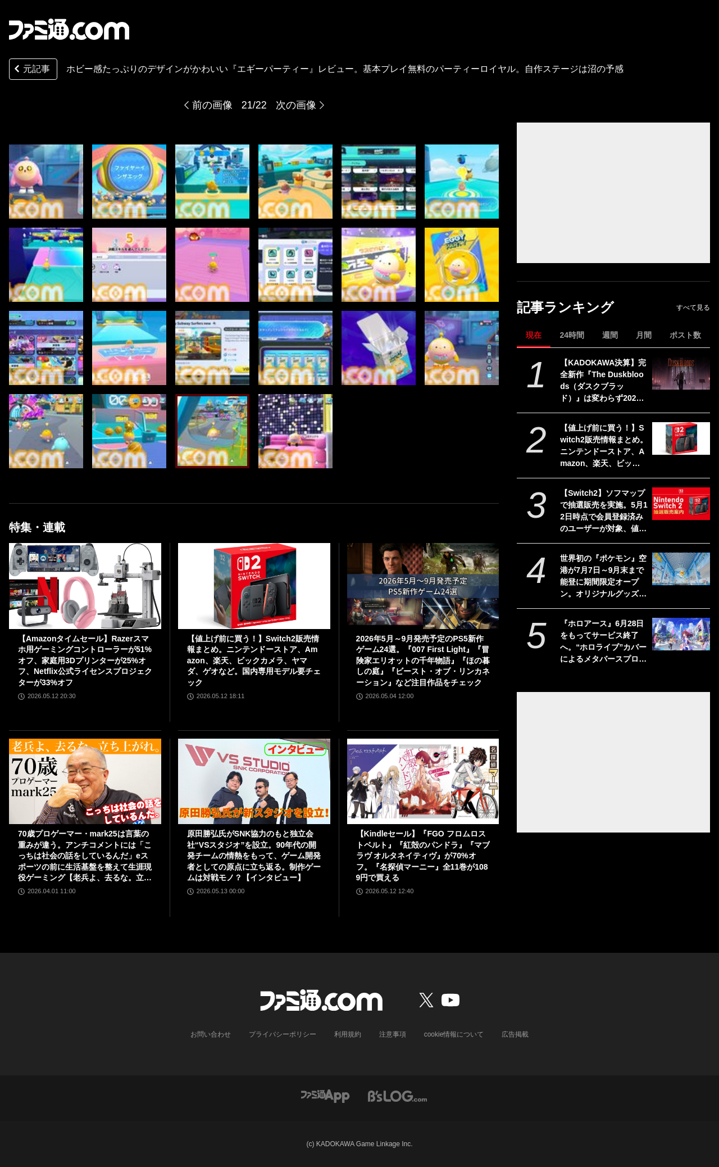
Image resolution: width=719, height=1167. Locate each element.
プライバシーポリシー (282, 1034)
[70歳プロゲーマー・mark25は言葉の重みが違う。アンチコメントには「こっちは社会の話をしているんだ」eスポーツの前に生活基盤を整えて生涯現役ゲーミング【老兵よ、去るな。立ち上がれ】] (85, 781)
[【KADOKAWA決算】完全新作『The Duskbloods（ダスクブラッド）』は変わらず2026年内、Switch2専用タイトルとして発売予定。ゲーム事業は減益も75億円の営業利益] (681, 373)
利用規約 (347, 1034)
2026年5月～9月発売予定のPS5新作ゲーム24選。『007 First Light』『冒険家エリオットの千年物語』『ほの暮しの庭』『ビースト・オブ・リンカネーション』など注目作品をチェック (423, 660)
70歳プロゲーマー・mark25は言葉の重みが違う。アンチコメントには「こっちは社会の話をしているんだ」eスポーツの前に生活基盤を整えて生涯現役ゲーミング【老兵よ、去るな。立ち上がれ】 (85, 856)
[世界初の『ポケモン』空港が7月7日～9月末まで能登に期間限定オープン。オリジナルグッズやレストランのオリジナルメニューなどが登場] (681, 569)
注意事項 (392, 1034)
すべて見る (693, 307)
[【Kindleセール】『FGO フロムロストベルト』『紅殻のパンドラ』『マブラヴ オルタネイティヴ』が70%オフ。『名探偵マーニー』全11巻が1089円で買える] (423, 781)
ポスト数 (685, 335)
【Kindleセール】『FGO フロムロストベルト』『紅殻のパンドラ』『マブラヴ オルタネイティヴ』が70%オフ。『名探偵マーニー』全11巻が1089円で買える (423, 855)
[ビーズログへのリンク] (397, 1095)
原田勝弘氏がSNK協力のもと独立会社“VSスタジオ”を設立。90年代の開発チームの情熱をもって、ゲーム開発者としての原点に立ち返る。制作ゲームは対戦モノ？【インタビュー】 (254, 855)
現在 (533, 335)
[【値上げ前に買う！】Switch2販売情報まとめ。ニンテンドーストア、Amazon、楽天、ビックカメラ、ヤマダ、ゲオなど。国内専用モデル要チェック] (681, 438)
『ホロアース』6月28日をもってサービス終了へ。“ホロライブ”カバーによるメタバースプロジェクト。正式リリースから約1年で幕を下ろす (603, 642)
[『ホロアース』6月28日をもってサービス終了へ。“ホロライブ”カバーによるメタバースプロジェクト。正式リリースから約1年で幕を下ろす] (681, 634)
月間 (644, 335)
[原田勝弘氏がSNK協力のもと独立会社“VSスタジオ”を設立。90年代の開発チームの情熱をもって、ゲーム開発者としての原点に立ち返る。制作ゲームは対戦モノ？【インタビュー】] (254, 781)
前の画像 (212, 105)
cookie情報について (454, 1034)
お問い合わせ (210, 1034)
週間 (610, 335)
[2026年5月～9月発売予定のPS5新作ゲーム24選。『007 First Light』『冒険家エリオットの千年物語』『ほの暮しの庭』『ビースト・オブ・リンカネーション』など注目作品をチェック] (423, 585)
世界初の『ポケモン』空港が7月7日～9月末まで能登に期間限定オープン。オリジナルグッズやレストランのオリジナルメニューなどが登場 (603, 577)
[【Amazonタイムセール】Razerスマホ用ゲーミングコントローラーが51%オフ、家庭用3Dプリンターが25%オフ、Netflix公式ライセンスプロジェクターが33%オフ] (85, 585)
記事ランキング (565, 307)
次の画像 (296, 105)
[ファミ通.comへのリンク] (69, 29)
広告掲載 (515, 1034)
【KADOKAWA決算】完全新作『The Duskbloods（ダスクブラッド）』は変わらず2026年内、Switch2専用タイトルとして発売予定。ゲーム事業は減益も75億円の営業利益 (604, 381)
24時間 (571, 335)
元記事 (31, 70)
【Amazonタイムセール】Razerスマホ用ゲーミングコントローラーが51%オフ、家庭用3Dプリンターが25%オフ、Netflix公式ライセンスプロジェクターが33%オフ (85, 660)
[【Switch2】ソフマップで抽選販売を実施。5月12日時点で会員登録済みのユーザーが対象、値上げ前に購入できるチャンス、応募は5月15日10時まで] (681, 503)
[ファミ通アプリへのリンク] (325, 1095)
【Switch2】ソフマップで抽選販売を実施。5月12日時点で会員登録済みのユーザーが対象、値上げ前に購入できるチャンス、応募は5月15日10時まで (604, 511)
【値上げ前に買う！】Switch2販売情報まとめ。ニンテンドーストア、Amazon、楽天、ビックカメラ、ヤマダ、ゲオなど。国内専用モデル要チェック (604, 446)
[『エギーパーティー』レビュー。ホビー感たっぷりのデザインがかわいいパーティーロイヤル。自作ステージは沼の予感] (46, 181)
